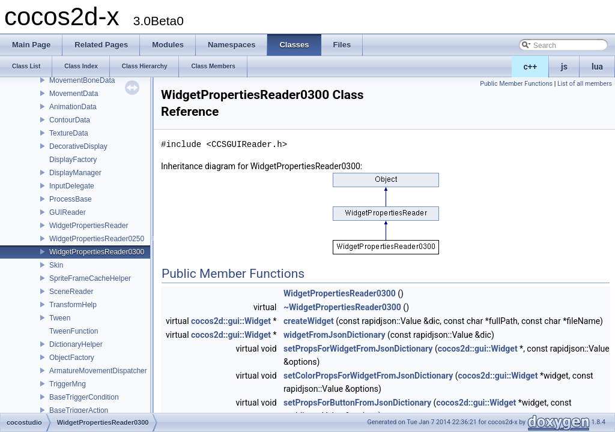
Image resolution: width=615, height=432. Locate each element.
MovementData (73, 93)
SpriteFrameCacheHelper (90, 278)
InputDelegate (71, 186)
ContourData (69, 120)
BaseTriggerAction (78, 410)
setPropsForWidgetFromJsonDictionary (357, 348)
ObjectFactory (71, 357)
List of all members (584, 84)
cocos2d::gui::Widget (231, 321)
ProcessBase (70, 199)
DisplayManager (75, 173)
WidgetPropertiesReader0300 (96, 252)
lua (597, 66)
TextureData (68, 133)
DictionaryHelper (76, 344)
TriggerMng (67, 384)
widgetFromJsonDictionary (334, 335)
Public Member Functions (516, 84)
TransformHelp (73, 305)
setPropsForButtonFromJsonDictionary (357, 402)
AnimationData (73, 107)
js (564, 66)
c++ (531, 66)
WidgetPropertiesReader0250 (96, 239)
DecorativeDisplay (78, 146)
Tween (59, 318)
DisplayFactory (73, 159)
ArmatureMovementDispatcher (98, 371)
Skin (56, 265)
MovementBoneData (82, 80)
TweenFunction (73, 331)
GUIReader (67, 212)
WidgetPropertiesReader (88, 225)
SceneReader (71, 291)
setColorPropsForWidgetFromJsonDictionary (368, 375)
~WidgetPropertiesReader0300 (342, 307)
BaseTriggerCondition (84, 397)
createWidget (308, 321)
